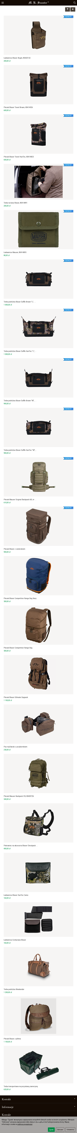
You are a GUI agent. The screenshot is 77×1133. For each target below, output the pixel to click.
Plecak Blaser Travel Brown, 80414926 (18, 107)
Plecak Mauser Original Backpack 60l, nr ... (20, 499)
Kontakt (38, 1099)
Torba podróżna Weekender (14, 989)
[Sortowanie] (72, 9)
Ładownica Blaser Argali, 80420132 (17, 58)
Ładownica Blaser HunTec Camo (16, 895)
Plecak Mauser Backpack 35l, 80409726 (19, 796)
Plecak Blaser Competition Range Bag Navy (20, 598)
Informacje (38, 1107)
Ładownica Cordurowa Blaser (15, 940)
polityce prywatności (24, 1124)
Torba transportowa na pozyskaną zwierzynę (21, 1086)
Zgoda (51, 1130)
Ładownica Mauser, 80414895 (15, 252)
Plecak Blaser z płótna (12, 1039)
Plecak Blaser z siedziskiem (14, 549)
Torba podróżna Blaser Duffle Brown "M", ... (20, 400)
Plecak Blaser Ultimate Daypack (16, 697)
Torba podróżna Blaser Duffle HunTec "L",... (20, 351)
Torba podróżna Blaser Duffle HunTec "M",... (20, 450)
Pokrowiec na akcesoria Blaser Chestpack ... (21, 845)
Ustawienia (70, 1130)
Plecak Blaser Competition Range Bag (18, 648)
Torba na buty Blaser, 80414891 (15, 203)
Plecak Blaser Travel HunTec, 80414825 (19, 157)
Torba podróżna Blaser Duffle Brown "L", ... (20, 302)
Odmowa (60, 1130)
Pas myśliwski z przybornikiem (15, 747)
